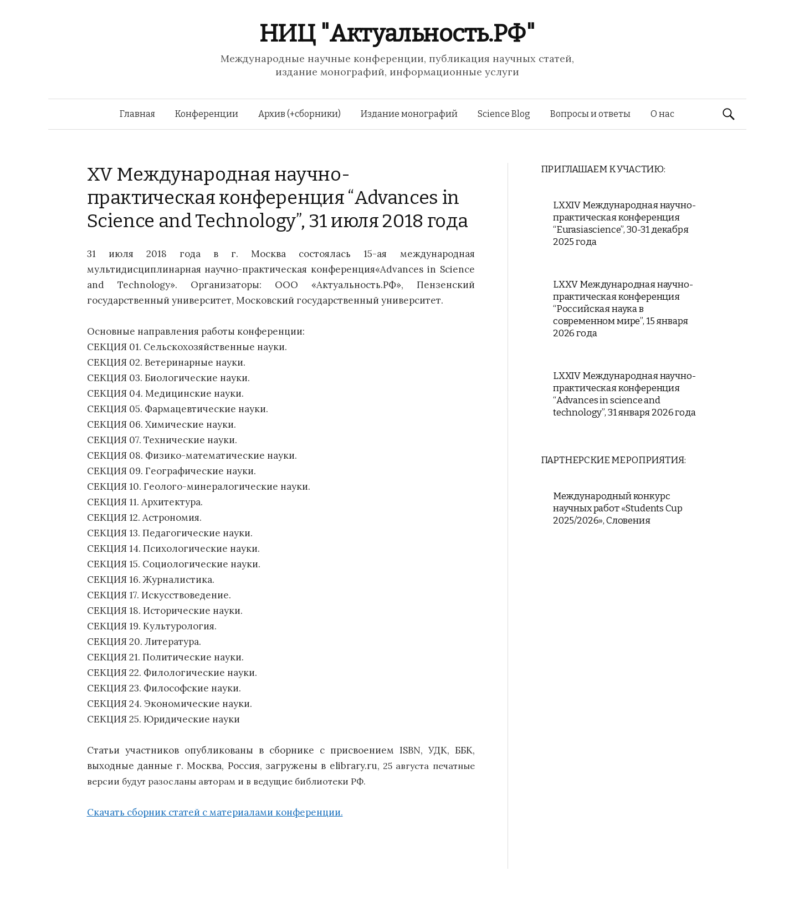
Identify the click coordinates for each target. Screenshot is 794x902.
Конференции (206, 114)
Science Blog (504, 114)
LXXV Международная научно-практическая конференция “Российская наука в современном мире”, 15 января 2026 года (623, 309)
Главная (137, 114)
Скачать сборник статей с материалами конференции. (215, 812)
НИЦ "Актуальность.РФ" (397, 33)
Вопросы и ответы (590, 114)
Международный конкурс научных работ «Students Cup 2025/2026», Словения (617, 508)
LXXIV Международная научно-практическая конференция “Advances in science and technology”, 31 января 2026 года (624, 394)
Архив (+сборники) (299, 114)
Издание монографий (409, 114)
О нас (662, 114)
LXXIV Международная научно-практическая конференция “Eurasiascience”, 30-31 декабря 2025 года (624, 223)
